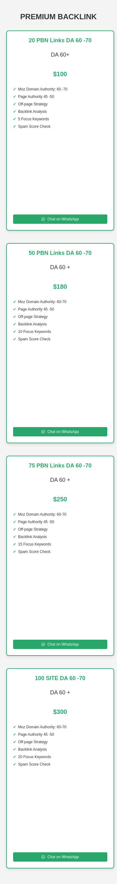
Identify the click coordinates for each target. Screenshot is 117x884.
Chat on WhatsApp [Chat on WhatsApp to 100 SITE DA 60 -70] (60, 857)
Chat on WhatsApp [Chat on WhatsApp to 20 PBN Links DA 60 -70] (60, 219)
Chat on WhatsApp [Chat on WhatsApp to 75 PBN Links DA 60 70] (60, 644)
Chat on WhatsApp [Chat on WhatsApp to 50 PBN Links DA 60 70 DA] (60, 432)
